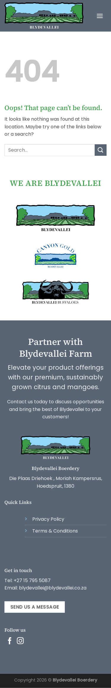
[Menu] (99, 16)
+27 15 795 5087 (32, 580)
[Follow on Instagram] (20, 641)
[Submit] (101, 150)
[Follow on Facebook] (9, 641)
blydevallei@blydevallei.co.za (52, 587)
